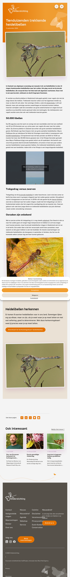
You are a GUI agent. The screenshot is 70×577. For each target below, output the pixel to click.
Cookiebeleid (34, 298)
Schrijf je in (49, 523)
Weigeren (35, 295)
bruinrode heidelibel (26, 195)
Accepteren (35, 290)
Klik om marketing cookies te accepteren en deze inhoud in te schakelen (35, 168)
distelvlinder (50, 103)
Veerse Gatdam (57, 199)
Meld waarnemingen (26, 539)
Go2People (24, 561)
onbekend (46, 220)
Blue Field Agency (43, 561)
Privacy (7, 568)
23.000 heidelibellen (13, 136)
